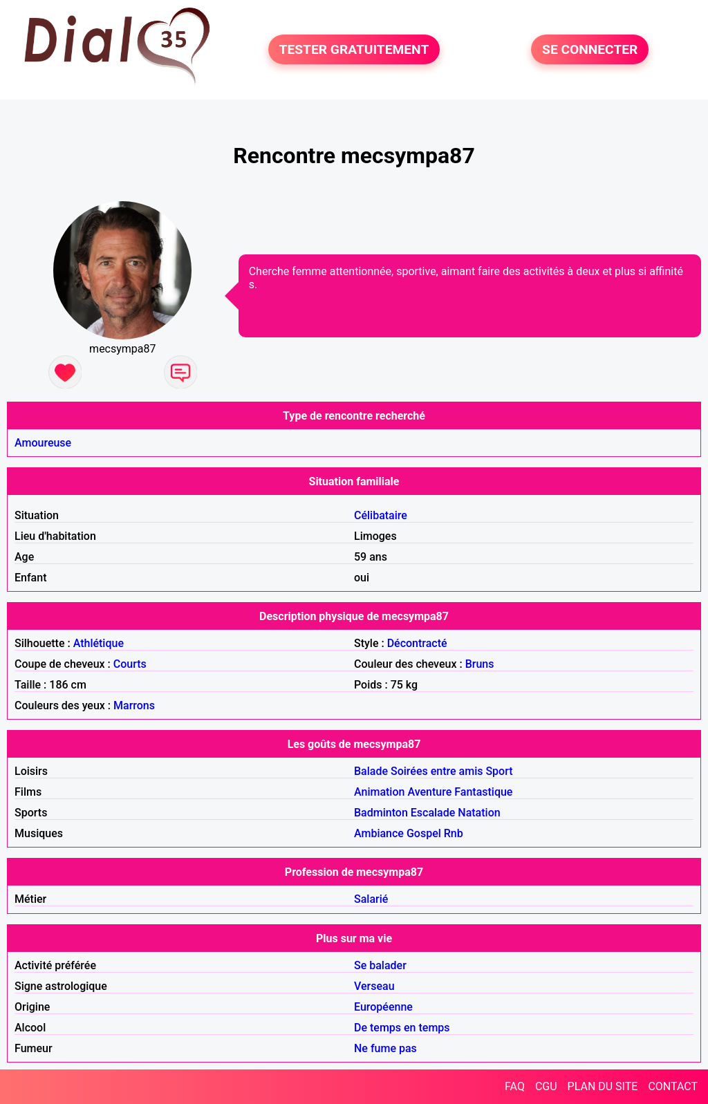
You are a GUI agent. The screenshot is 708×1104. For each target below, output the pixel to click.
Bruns (479, 664)
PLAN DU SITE (603, 1086)
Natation (479, 812)
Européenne (383, 1006)
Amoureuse (43, 442)
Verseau (374, 986)
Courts (130, 664)
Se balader (380, 965)
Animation (379, 791)
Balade (371, 771)
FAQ (515, 1086)
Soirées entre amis (437, 771)
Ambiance (379, 833)
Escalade (433, 812)
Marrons (134, 705)
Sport (498, 771)
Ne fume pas (385, 1048)
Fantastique (483, 791)
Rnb (453, 833)
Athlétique (98, 643)
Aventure (429, 791)
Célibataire (380, 515)
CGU (546, 1086)
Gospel (424, 833)
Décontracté (417, 643)
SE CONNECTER (589, 49)
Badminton (381, 812)
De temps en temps (402, 1027)
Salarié (371, 899)
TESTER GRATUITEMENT (354, 49)
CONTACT (673, 1086)
